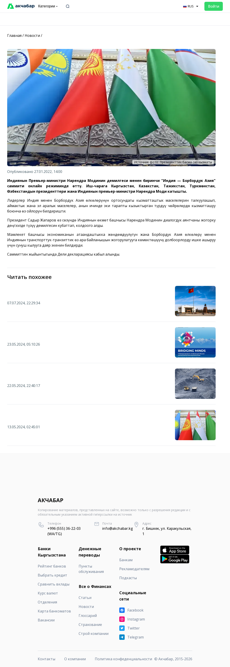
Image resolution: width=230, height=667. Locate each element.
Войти (213, 6)
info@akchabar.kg (117, 528)
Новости (32, 35)
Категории (48, 6)
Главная (14, 35)
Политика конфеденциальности (123, 658)
